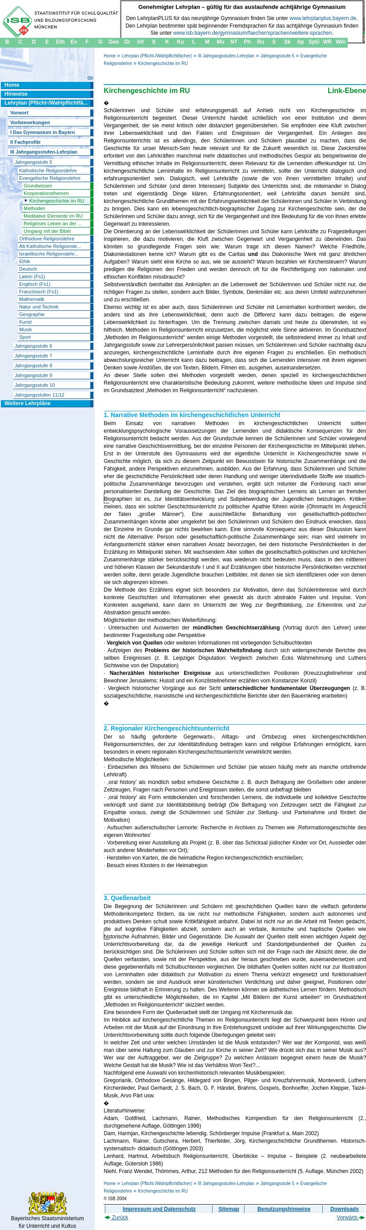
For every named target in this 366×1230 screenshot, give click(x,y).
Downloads (344, 1209)
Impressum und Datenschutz (159, 1209)
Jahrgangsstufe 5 (277, 55)
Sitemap (228, 1209)
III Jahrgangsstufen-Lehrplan (226, 55)
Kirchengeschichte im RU (163, 63)
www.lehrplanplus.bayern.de (323, 18)
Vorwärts (351, 1217)
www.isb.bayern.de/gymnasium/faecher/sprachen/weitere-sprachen (252, 33)
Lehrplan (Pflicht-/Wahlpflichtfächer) (156, 55)
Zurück (116, 1217)
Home (110, 55)
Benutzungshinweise (283, 1209)
